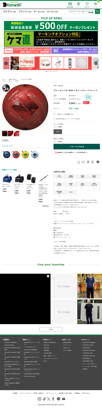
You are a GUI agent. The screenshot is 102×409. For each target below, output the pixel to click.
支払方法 (46, 348)
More (51, 329)
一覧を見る (45, 206)
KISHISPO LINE (87, 353)
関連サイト (26, 339)
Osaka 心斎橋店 (59, 184)
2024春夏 (5, 140)
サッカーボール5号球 (26, 79)
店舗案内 (6, 339)
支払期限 (46, 350)
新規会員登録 (67, 342)
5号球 (16, 81)
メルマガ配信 (67, 350)
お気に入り (66, 348)
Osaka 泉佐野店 (71, 176)
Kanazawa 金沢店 (59, 192)
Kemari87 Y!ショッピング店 (31, 353)
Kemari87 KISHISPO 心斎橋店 (12, 349)
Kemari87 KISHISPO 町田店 (12, 370)
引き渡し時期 (48, 353)
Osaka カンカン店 (94, 184)
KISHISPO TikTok (88, 345)
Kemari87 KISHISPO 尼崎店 (12, 358)
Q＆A (45, 361)
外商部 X (85, 369)
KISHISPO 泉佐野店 (11, 342)
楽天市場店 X (87, 358)
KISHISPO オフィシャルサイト (32, 343)
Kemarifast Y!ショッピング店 (32, 365)
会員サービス (66, 339)
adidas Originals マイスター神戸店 (12, 379)
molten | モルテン (13, 79)
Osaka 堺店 (71, 184)
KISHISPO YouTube (89, 356)
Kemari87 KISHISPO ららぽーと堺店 (12, 365)
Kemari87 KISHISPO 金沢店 (12, 375)
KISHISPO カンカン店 (11, 361)
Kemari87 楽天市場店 (30, 349)
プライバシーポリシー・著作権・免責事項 (31, 393)
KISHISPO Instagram (89, 342)
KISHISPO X (86, 348)
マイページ (66, 345)
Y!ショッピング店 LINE (90, 366)
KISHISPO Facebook (89, 350)
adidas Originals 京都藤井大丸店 (12, 384)
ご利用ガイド (46, 339)
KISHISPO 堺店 (9, 345)
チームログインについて (51, 358)
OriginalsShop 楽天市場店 (32, 373)
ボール (10, 81)
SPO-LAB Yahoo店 (29, 376)
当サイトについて (51, 393)
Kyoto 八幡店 (82, 176)
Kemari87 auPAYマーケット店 (32, 358)
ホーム (3, 79)
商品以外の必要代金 (50, 342)
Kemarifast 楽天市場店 (31, 361)
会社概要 (15, 393)
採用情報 (77, 393)
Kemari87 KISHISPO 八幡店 (12, 353)
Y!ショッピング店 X (89, 364)
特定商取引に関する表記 (65, 393)
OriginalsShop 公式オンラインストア (32, 370)
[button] (45, 71)
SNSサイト (85, 339)
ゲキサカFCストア (29, 347)
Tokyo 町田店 (82, 184)
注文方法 (46, 345)
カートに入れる (76, 147)
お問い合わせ (85, 393)
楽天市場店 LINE (88, 361)
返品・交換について (50, 356)
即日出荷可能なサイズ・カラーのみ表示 (68, 119)
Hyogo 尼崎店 (94, 176)
